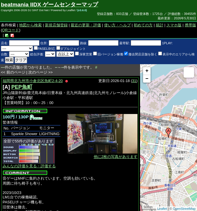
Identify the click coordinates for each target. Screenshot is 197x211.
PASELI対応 (44, 48)
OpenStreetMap (184, 208)
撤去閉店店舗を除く (140, 54)
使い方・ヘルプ (117, 25)
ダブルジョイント (71, 48)
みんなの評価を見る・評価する (29, 166)
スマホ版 (174, 25)
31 (134, 81)
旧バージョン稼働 (108, 54)
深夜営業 (83, 54)
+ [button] (147, 70)
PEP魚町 (21, 87)
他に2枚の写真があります (115, 156)
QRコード (10, 30)
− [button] (147, 78)
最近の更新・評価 (86, 25)
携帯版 (190, 25)
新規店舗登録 (56, 25)
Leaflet (162, 208)
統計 (159, 25)
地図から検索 (30, 25)
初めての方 (143, 25)
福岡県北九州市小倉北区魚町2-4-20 (33, 81)
